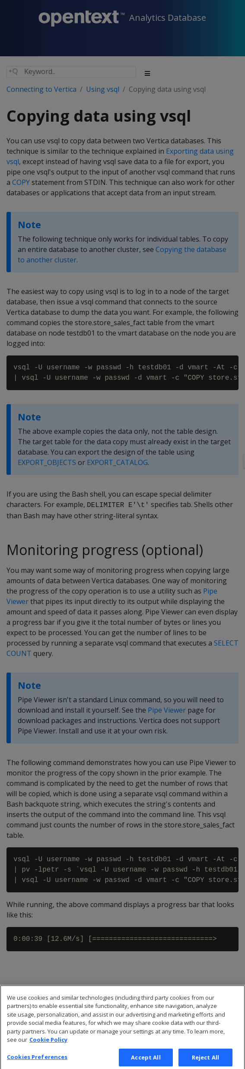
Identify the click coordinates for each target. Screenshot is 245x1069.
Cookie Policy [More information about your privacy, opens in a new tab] (48, 1043)
